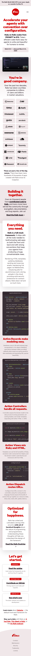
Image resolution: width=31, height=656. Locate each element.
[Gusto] (9, 120)
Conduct (15, 640)
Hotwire (20, 610)
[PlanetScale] (22, 164)
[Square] (22, 126)
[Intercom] (9, 151)
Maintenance (15, 643)
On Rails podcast (16, 623)
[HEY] (22, 101)
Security (15, 645)
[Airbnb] (9, 126)
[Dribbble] (22, 114)
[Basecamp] (9, 101)
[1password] (9, 164)
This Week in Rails (18, 621)
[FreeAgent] (22, 158)
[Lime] (9, 158)
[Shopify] (22, 108)
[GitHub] (9, 108)
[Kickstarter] (9, 133)
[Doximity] (22, 145)
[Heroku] (22, 133)
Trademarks (15, 648)
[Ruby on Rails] (15, 11)
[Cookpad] (9, 145)
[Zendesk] (22, 120)
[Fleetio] (22, 151)
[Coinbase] (9, 139)
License (15, 650)
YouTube (7, 621)
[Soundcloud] (22, 139)
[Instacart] (9, 114)
